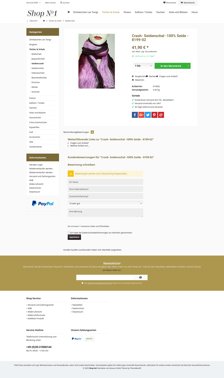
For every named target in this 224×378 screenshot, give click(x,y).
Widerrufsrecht (36, 184)
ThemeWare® (135, 368)
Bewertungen (85, 132)
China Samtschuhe (38, 122)
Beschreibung (69, 132)
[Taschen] (160, 12)
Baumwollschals (39, 77)
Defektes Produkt (36, 318)
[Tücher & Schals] (111, 12)
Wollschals (36, 54)
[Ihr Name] (105, 182)
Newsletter (77, 304)
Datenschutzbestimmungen (95, 232)
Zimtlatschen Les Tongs (40, 39)
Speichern (74, 237)
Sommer (35, 91)
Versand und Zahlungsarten (42, 176)
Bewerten (138, 80)
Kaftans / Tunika (36, 103)
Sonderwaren (35, 146)
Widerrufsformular (36, 315)
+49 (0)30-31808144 (38, 347)
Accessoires (34, 137)
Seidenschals (37, 68)
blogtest (33, 44)
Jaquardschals (38, 58)
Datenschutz (35, 187)
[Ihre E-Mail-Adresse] (105, 189)
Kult (31, 132)
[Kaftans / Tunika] (143, 12)
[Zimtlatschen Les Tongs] (85, 12)
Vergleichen (139, 76)
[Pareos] (127, 12)
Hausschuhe (35, 117)
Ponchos (35, 82)
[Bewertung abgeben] (105, 204)
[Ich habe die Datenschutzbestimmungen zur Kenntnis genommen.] (69, 232)
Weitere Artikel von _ (78, 145)
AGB (31, 180)
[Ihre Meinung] (105, 213)
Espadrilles (34, 127)
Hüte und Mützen (37, 112)
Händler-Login (36, 164)
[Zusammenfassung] (105, 196)
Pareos (32, 98)
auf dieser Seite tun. (112, 270)
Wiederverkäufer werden (41, 168)
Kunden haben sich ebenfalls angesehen (103, 249)
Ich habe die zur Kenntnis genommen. (101, 232)
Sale (31, 141)
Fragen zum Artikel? (167, 76)
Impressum (34, 191)
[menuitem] (188, 2)
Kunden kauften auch (73, 249)
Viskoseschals (37, 73)
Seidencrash (37, 63)
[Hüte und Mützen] (178, 12)
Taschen (33, 107)
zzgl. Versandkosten (149, 51)
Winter (34, 87)
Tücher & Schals (37, 49)
